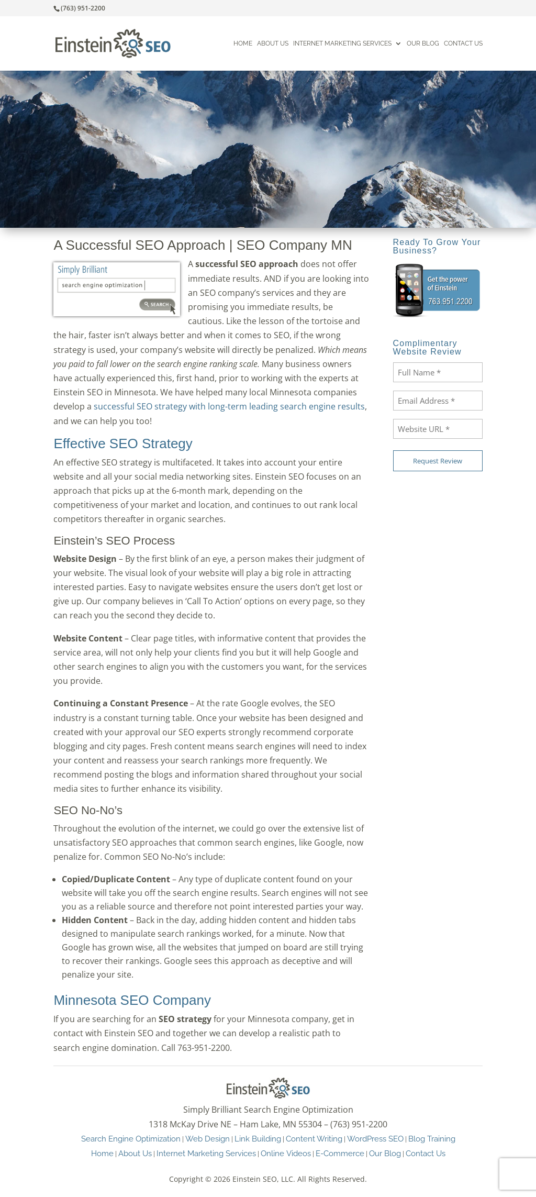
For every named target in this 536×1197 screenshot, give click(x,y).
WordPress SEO (375, 1138)
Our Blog (423, 43)
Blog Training (431, 1138)
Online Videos (286, 1153)
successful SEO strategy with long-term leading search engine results (229, 406)
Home (242, 43)
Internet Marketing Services (342, 43)
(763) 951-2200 (83, 8)
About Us (272, 43)
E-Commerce (340, 1153)
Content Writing (314, 1138)
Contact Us (463, 43)
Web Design (207, 1138)
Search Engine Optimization (131, 1138)
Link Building (257, 1138)
